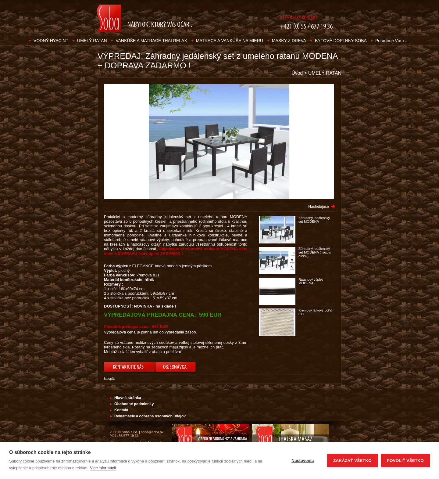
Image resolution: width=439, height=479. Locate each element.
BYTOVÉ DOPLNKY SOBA (341, 40)
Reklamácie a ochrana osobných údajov (150, 416)
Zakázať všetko (352, 460)
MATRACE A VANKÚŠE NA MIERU (229, 40)
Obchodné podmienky (134, 404)
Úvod (297, 73)
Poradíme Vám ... (392, 40)
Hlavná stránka (127, 398)
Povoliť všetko (405, 460)
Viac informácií (103, 468)
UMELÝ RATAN (92, 40)
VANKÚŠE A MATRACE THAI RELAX (151, 40)
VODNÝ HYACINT (51, 40)
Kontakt (121, 410)
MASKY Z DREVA (289, 40)
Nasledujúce (318, 206)
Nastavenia (302, 460)
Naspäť (109, 378)
